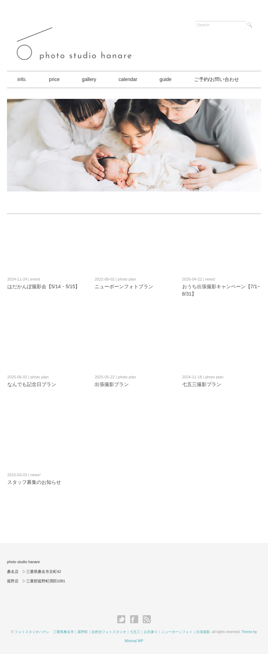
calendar (128, 79)
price (54, 79)
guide (165, 79)
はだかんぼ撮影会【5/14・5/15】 (43, 286)
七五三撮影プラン (201, 384)
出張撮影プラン (112, 384)
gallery (89, 79)
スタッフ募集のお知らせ (34, 482)
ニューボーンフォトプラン (124, 286)
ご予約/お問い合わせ (216, 79)
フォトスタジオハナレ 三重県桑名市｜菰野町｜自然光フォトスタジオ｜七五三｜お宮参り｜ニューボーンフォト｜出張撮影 (112, 632)
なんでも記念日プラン (31, 384)
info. (22, 79)
